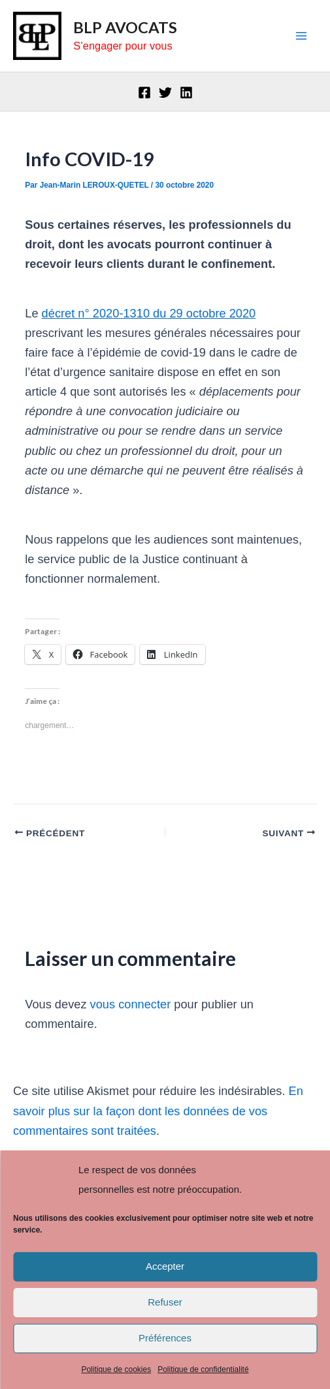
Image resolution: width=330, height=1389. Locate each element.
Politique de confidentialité (202, 1369)
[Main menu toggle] (301, 36)
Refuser (165, 1302)
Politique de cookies (116, 1369)
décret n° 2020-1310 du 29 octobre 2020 (149, 313)
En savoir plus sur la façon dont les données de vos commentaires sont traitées (158, 1110)
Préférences (165, 1337)
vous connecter (130, 1004)
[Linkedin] (186, 92)
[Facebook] (144, 92)
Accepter (165, 1266)
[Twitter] (165, 92)
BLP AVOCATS (125, 27)
